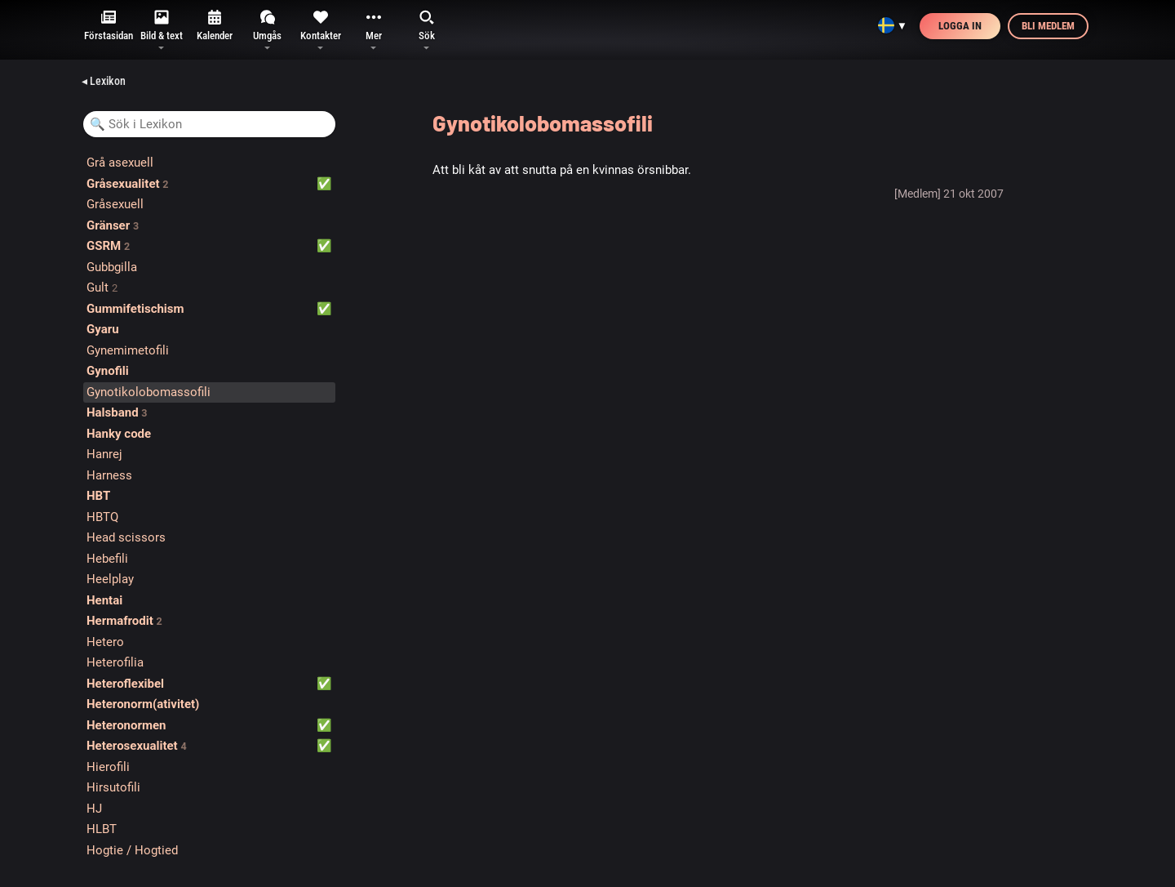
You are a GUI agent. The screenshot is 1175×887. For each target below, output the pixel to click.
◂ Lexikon (104, 80)
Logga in (960, 26)
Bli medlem (1048, 26)
